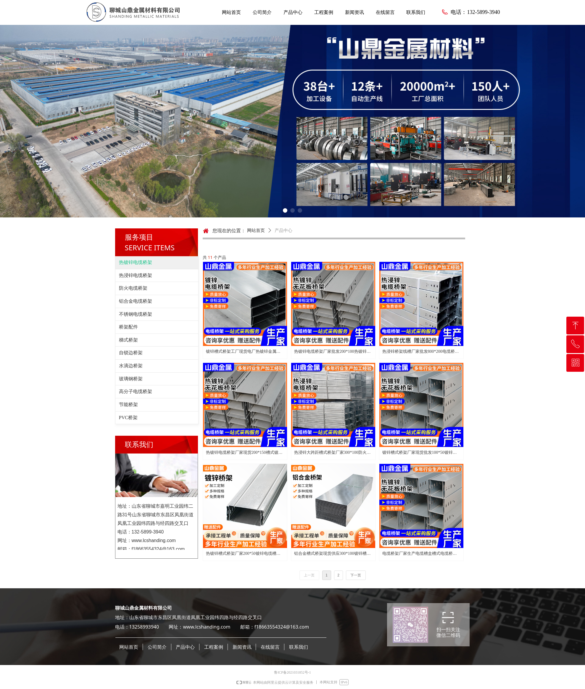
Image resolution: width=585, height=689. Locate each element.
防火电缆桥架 (133, 288)
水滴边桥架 (131, 365)
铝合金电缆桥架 (135, 301)
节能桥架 (128, 404)
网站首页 (256, 230)
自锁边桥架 (131, 352)
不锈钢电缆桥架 (135, 314)
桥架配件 (128, 326)
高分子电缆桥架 (135, 391)
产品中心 (283, 230)
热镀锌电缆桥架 (135, 262)
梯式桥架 (128, 339)
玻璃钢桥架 (131, 378)
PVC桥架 (128, 417)
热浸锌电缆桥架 (135, 275)
